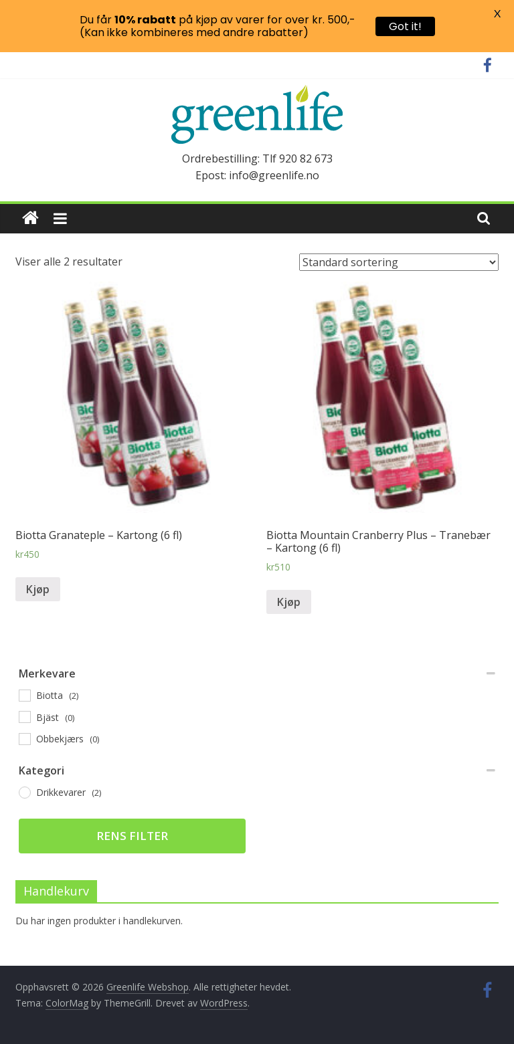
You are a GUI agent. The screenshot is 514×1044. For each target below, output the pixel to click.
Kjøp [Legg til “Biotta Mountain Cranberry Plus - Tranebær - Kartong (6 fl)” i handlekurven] (289, 602)
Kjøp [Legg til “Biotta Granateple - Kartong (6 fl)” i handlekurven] (38, 589)
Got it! (405, 26)
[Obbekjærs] (24, 738)
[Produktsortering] (399, 262)
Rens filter (132, 835)
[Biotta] (24, 695)
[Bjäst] (24, 716)
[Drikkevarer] (24, 792)
